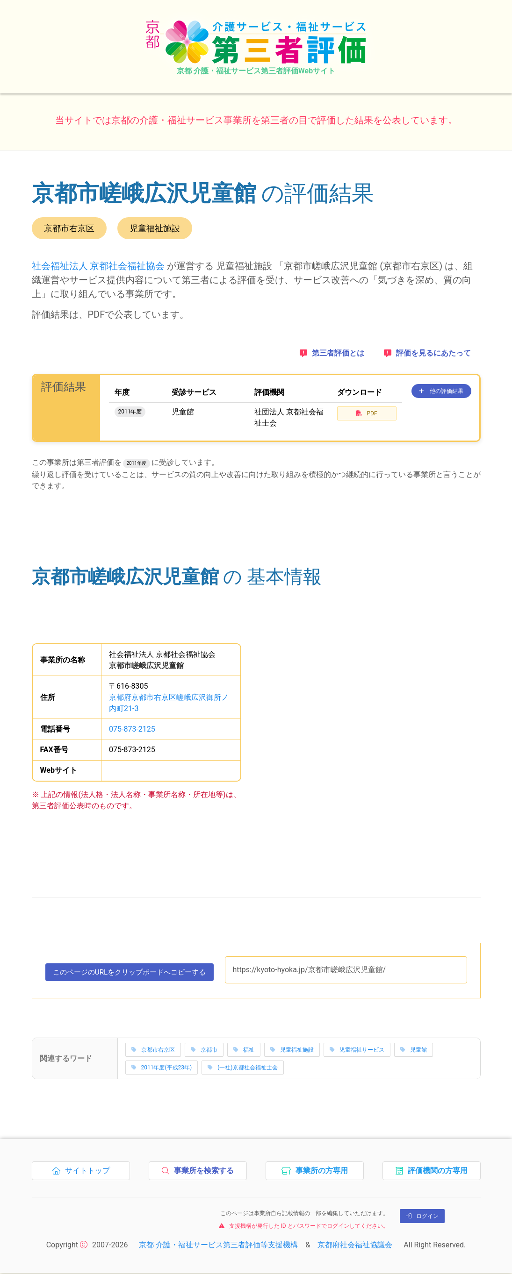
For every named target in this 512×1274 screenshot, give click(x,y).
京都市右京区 (153, 1050)
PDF (366, 413)
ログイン (422, 1217)
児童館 (413, 1050)
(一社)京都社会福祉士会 (242, 1068)
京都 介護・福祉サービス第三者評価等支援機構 (218, 1245)
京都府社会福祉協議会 (354, 1245)
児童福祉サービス (357, 1050)
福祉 (243, 1050)
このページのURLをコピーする (134, 974)
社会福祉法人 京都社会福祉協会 (98, 265)
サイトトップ (83, 1174)
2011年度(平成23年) (161, 1068)
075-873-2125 (132, 729)
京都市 (204, 1050)
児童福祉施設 (292, 1050)
